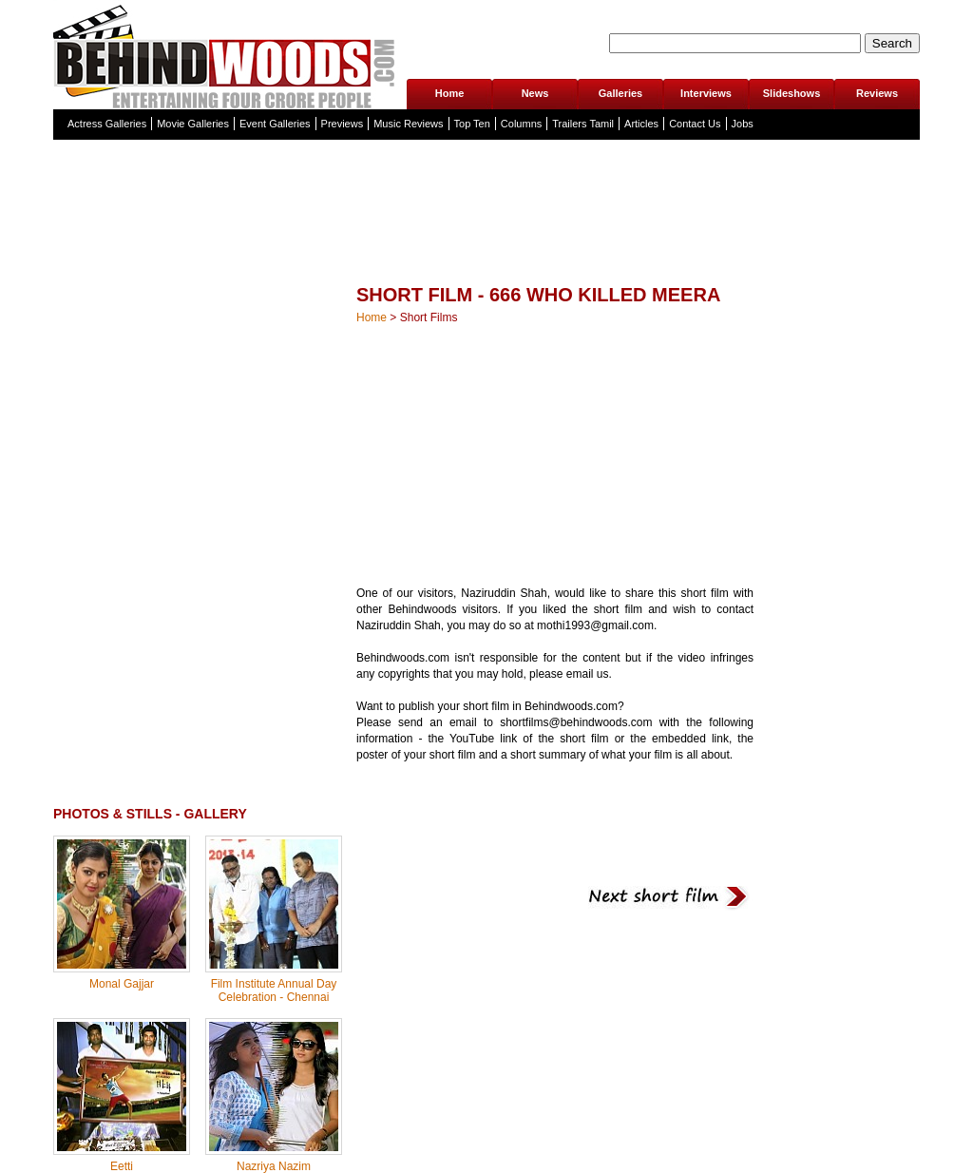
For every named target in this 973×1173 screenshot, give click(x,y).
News (535, 93)
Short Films (429, 317)
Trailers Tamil (583, 123)
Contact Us (694, 123)
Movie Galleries (193, 123)
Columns (521, 123)
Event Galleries (275, 123)
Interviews (706, 93)
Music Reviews (408, 123)
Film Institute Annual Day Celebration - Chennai (274, 990)
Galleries (620, 93)
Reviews (877, 93)
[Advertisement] (486, 251)
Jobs (743, 123)
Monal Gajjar (121, 983)
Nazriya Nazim (274, 1166)
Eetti (121, 1166)
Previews (342, 123)
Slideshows (792, 93)
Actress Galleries (106, 123)
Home (450, 93)
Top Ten (472, 123)
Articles (641, 123)
